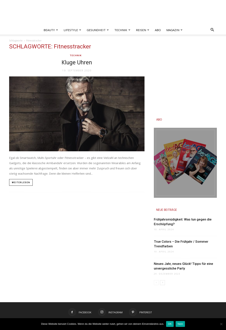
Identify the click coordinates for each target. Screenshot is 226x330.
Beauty (51, 30)
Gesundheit (98, 30)
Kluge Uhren (77, 62)
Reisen (142, 30)
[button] (212, 30)
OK (170, 323)
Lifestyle (72, 30)
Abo (158, 30)
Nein (180, 323)
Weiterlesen (21, 182)
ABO (159, 119)
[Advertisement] (185, 77)
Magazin (174, 30)
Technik (122, 30)
